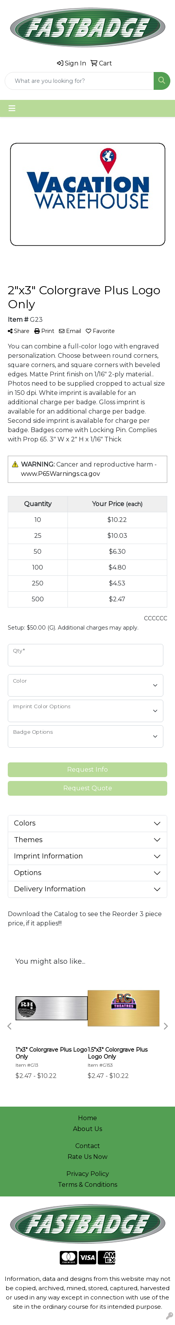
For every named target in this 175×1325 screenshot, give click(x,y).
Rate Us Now (87, 1156)
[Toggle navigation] (12, 108)
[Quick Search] (79, 81)
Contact (87, 1146)
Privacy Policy (87, 1173)
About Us (87, 1129)
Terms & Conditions (87, 1184)
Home (87, 1118)
